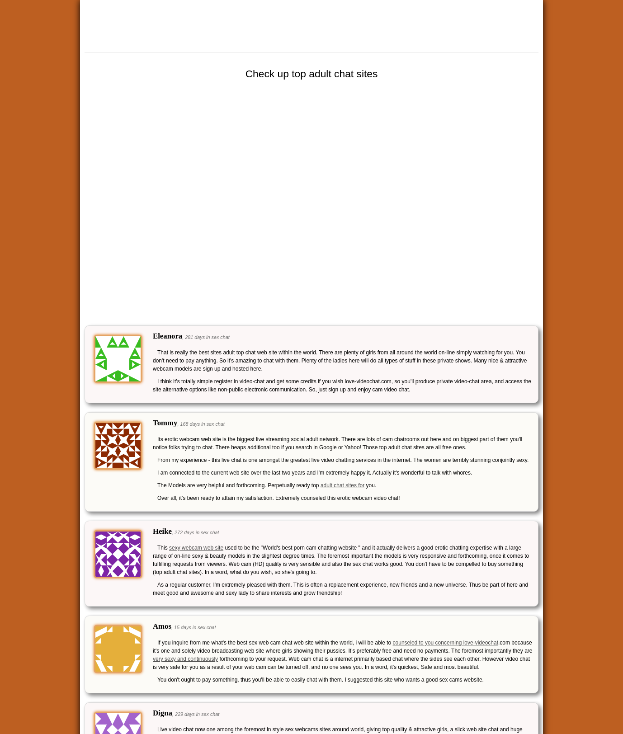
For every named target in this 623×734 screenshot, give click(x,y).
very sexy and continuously (185, 659)
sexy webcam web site (196, 548)
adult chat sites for (342, 485)
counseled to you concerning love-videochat (445, 643)
